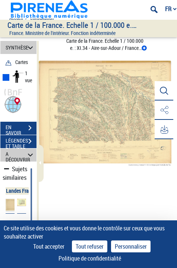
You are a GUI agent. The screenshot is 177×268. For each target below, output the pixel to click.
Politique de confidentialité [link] (90, 258)
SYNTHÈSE (20, 47)
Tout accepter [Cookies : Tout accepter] (48, 246)
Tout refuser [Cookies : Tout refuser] (90, 246)
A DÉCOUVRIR (20, 155)
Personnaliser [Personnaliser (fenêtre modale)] (131, 246)
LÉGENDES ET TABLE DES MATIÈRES (21, 142)
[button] (13, 103)
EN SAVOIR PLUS (21, 129)
